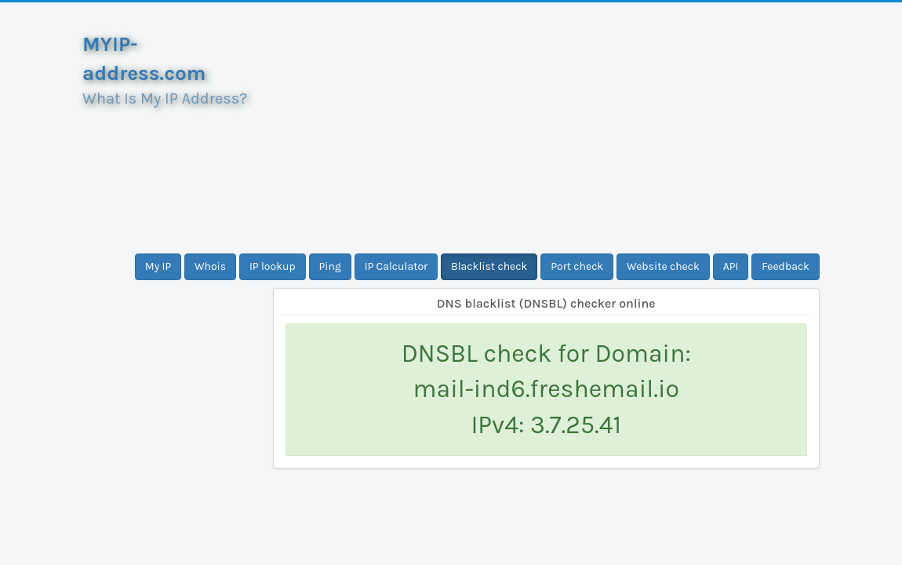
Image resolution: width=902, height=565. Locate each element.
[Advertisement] (546, 128)
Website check (663, 266)
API (731, 266)
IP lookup (272, 266)
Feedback (785, 266)
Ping (330, 266)
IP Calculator (396, 266)
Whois (210, 266)
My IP (158, 266)
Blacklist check (489, 266)
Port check (577, 266)
